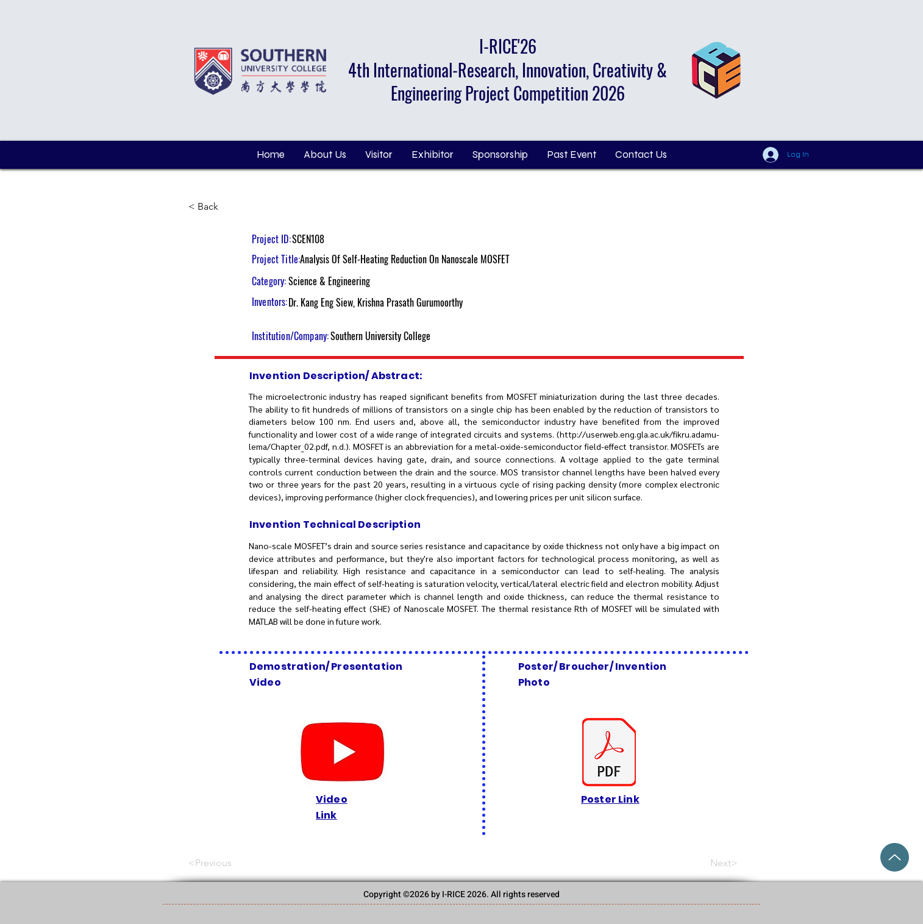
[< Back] (228, 206)
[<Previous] (228, 863)
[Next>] (707, 863)
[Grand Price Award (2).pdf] (894, 857)
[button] (378, 155)
